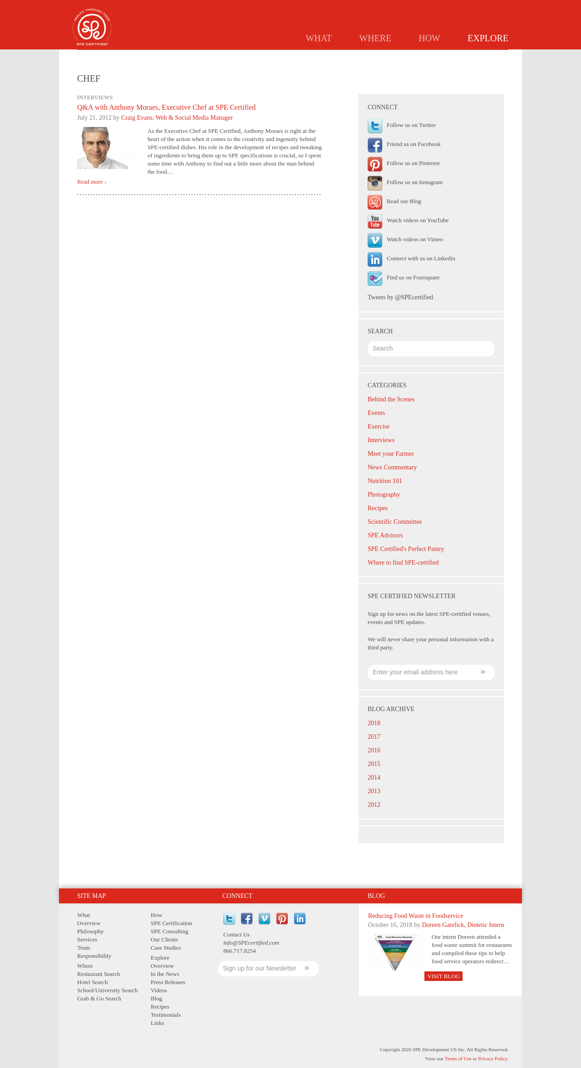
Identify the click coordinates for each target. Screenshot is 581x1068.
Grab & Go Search (99, 998)
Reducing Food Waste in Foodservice (415, 915)
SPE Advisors (385, 535)
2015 (374, 764)
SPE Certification (171, 923)
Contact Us (236, 934)
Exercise (378, 426)
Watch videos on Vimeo (415, 239)
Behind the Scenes (391, 399)
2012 (374, 804)
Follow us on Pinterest (413, 163)
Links (494, 57)
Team (83, 947)
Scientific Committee (395, 521)
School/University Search (107, 990)
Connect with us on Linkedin (421, 258)
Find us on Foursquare (413, 277)
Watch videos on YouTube (417, 220)
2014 (374, 777)
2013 (374, 791)
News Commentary (392, 467)
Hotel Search (92, 982)
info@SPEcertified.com (251, 942)
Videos (159, 990)
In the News (272, 57)
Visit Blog (443, 976)
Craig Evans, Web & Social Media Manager (177, 117)
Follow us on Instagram (415, 182)
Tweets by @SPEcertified (400, 297)
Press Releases (326, 57)
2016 (374, 750)
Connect (237, 895)
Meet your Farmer (391, 453)
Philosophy (90, 931)
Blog (371, 57)
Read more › (91, 182)
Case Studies (166, 947)
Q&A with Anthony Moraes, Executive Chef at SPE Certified (166, 107)
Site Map (91, 895)
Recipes (404, 57)
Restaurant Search (98, 973)
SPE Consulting (169, 931)
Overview (225, 57)
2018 (374, 723)
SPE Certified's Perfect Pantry (406, 549)
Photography (384, 494)
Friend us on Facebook (414, 144)
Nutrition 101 (385, 481)
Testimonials (450, 57)
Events (376, 413)
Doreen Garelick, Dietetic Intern (463, 925)
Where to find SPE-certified (403, 562)
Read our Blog (404, 201)
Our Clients (164, 939)
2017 (374, 736)
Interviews (381, 440)
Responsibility (94, 955)
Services (87, 939)
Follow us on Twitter (411, 125)
